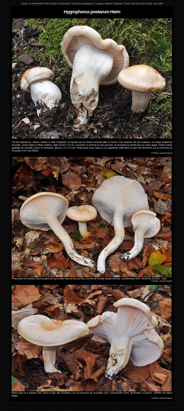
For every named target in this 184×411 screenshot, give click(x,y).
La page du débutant (104, 3)
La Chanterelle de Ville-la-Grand (43, 3)
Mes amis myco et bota (142, 3)
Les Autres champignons (82, 3)
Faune (127, 3)
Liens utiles (158, 3)
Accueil (24, 3)
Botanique (118, 3)
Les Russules (64, 3)
